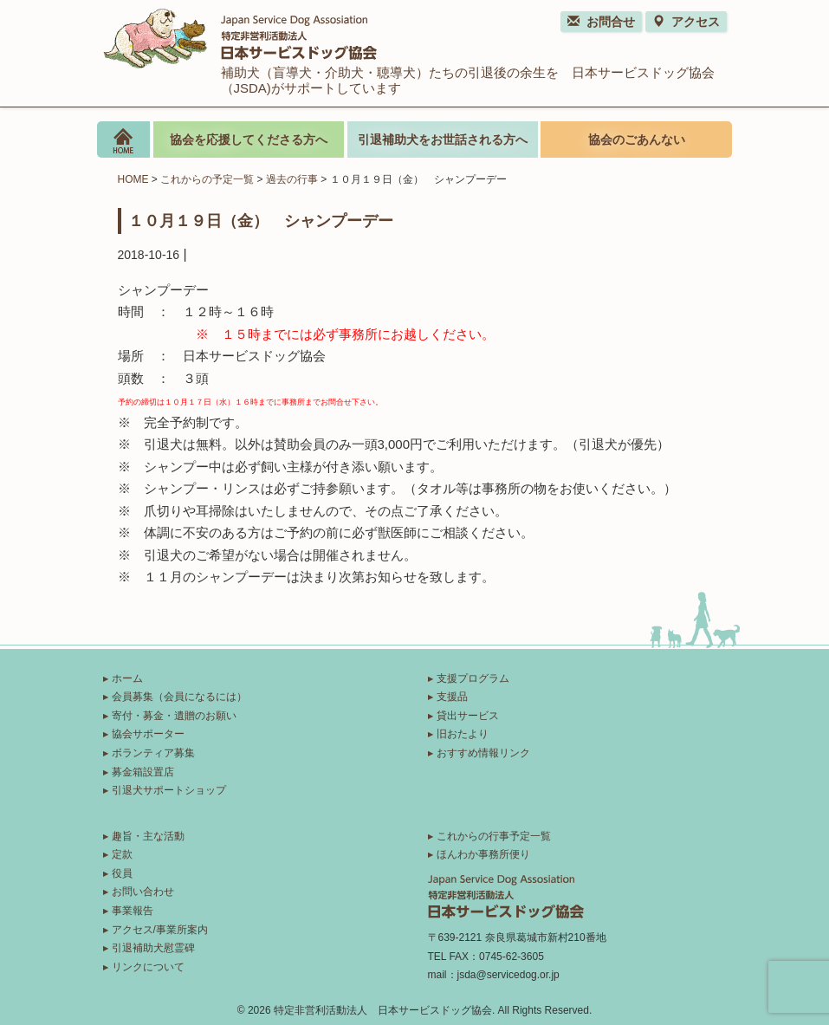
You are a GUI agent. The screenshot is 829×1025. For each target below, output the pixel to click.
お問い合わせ (143, 892)
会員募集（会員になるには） (179, 697)
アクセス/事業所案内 (160, 930)
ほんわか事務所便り (483, 854)
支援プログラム (473, 678)
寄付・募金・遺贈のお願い (174, 716)
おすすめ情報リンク (483, 753)
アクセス (686, 22)
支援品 (452, 697)
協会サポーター (148, 734)
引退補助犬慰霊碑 (153, 948)
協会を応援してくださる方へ (248, 139)
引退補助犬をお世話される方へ (443, 139)
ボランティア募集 (153, 753)
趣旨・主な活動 (148, 836)
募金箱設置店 (143, 772)
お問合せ (601, 22)
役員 (122, 873)
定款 (122, 854)
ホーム (127, 678)
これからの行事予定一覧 (494, 836)
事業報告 (132, 911)
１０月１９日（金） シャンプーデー (260, 220)
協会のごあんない (636, 139)
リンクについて (148, 967)
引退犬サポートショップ (169, 790)
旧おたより (463, 734)
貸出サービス (468, 716)
